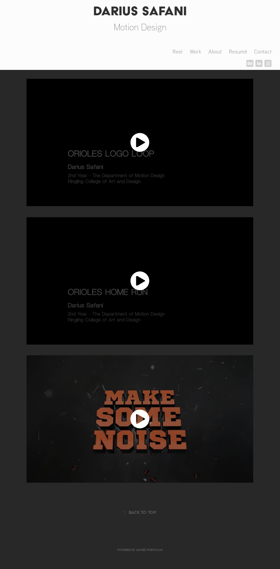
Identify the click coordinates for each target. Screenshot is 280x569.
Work (195, 51)
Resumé (238, 51)
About (215, 51)
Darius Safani (140, 10)
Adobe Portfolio (149, 550)
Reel (178, 51)
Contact (263, 51)
